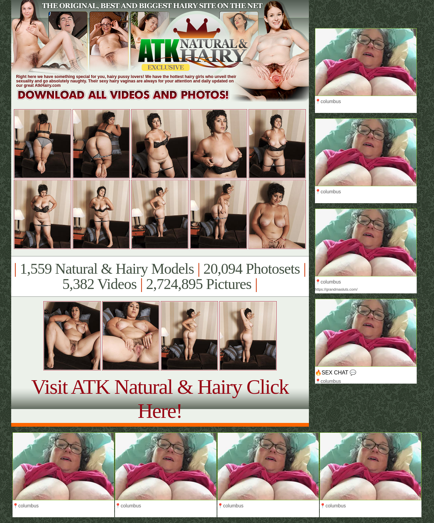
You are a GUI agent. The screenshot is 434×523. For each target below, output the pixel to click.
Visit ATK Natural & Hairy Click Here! (160, 398)
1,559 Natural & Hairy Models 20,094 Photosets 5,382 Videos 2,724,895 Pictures (160, 276)
